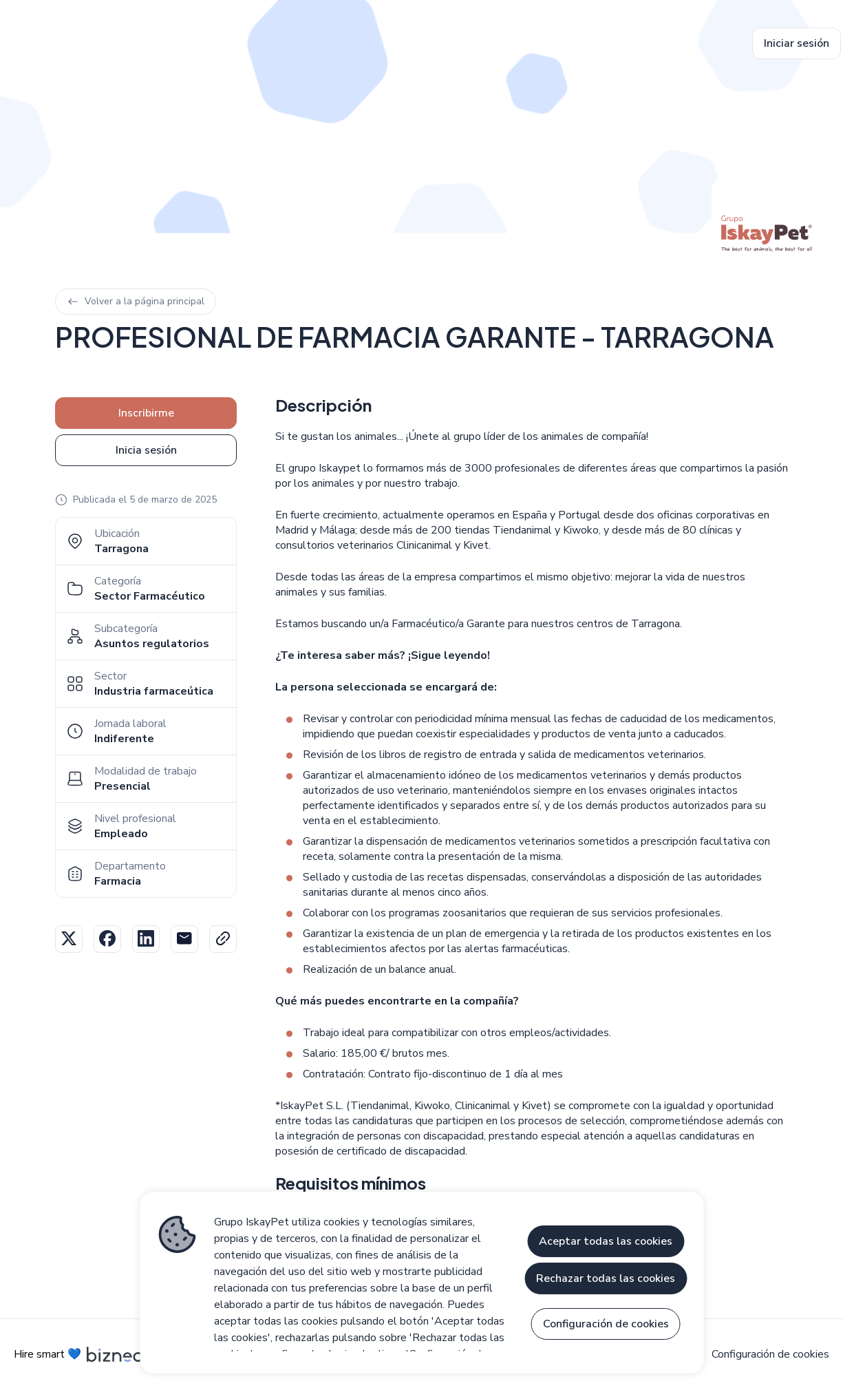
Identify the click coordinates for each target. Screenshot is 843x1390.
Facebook (107, 939)
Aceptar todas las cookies (605, 1241)
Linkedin (146, 939)
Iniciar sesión (796, 43)
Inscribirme (146, 413)
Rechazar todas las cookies (605, 1278)
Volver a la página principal (135, 301)
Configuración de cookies (770, 1354)
